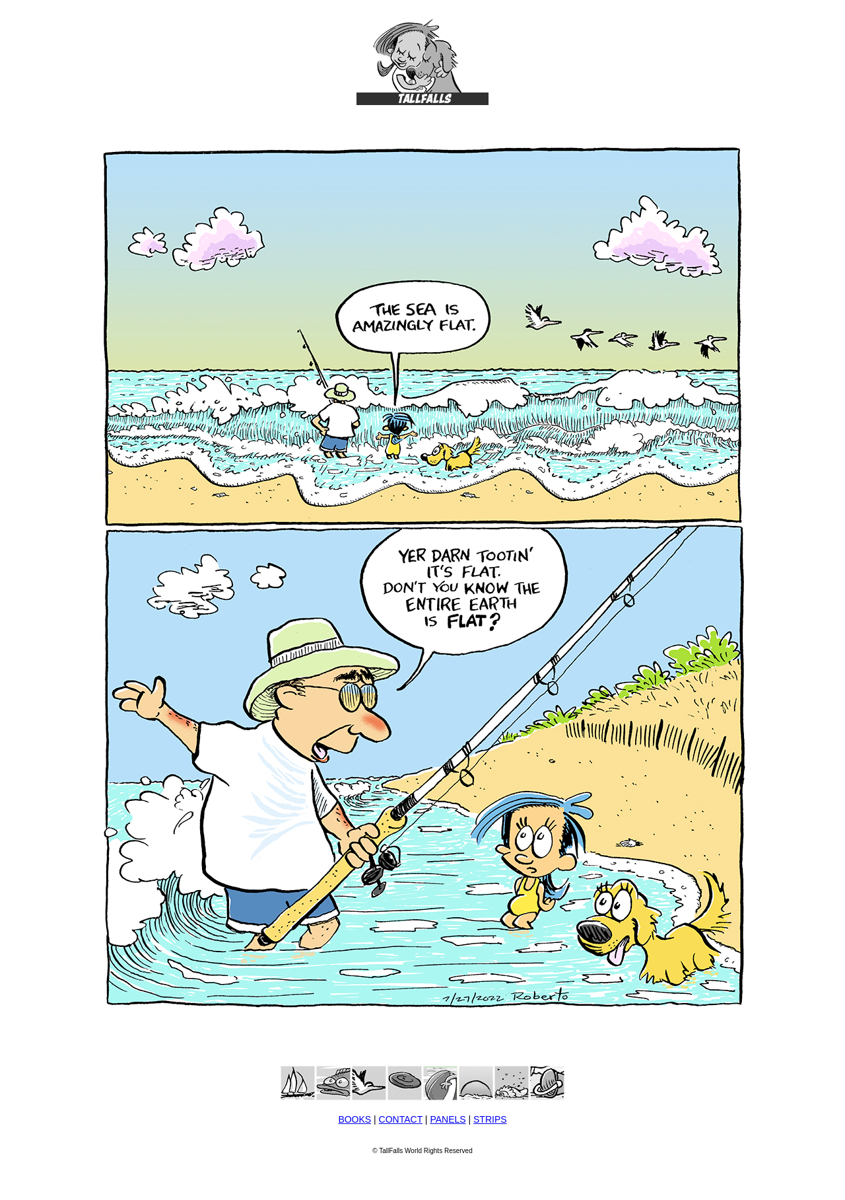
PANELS (447, 1119)
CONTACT (400, 1119)
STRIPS (490, 1119)
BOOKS (354, 1119)
